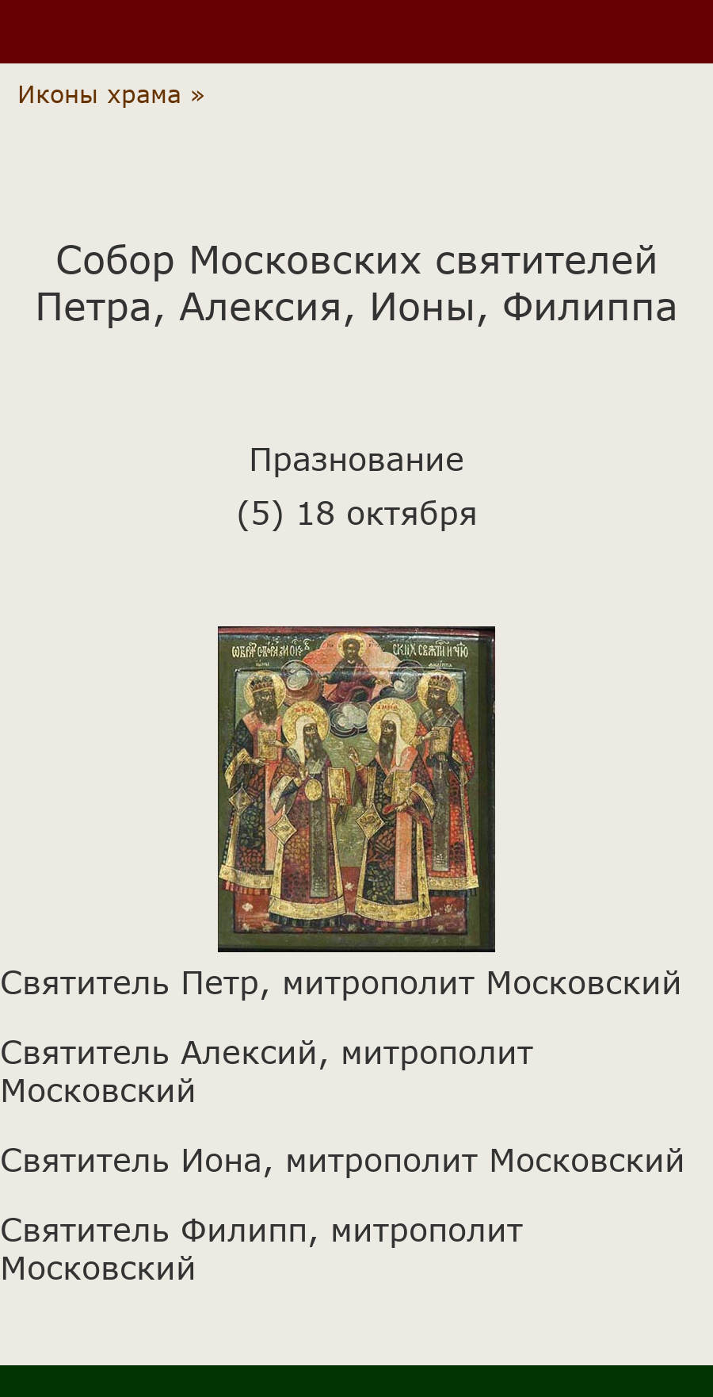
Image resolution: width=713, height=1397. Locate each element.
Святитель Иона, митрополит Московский (342, 1159)
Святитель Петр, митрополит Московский (341, 982)
